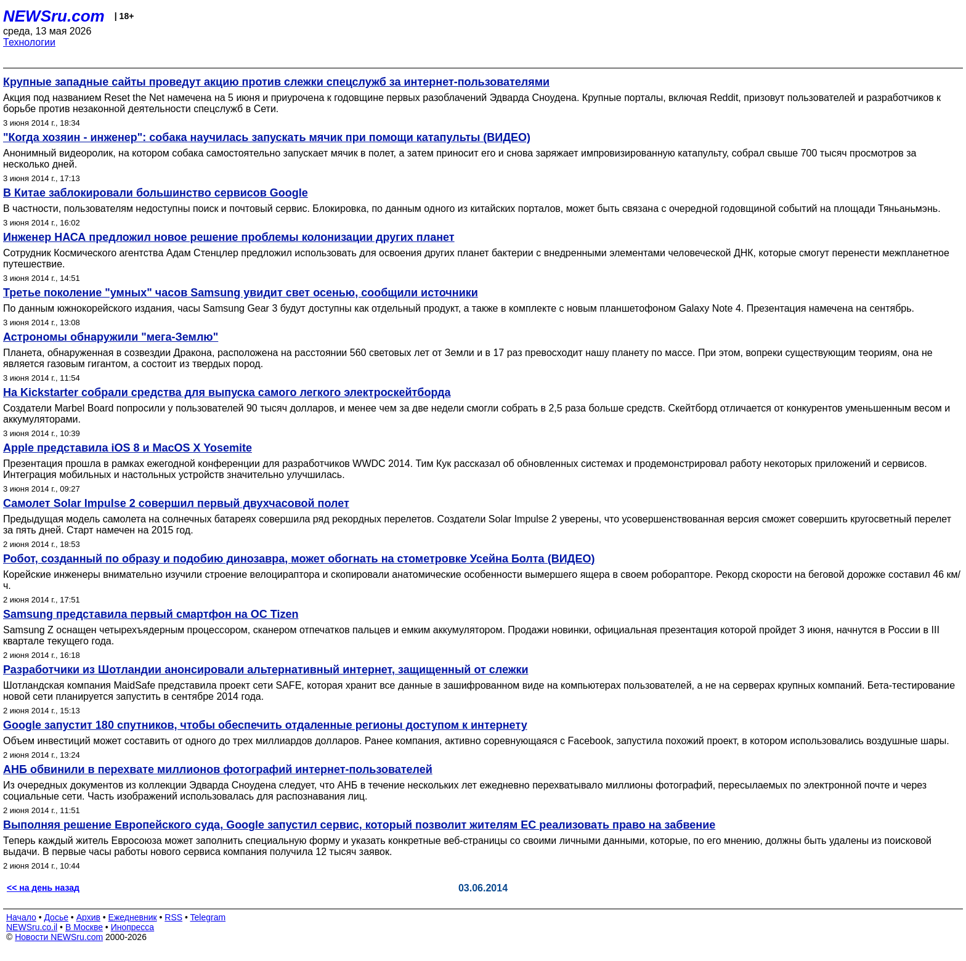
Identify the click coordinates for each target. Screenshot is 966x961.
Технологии (29, 42)
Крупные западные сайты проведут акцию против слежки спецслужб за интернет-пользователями (276, 82)
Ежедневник (132, 917)
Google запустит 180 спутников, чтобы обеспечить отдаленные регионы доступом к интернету (265, 725)
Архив (88, 917)
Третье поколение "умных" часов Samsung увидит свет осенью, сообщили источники (240, 292)
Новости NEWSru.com (59, 937)
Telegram (208, 917)
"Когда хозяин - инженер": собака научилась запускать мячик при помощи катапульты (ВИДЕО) (266, 137)
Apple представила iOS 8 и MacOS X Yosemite (127, 448)
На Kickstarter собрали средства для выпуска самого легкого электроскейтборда (226, 392)
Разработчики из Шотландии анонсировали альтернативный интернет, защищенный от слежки (266, 669)
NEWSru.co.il (31, 927)
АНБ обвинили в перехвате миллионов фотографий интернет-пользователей (217, 769)
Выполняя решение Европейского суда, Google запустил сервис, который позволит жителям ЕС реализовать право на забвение (359, 825)
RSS (173, 917)
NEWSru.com (54, 16)
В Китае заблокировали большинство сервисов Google (155, 193)
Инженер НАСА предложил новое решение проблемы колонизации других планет (229, 237)
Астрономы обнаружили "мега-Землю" (110, 337)
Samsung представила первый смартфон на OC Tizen (151, 614)
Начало (21, 917)
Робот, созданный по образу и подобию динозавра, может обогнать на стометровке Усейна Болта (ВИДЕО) (299, 559)
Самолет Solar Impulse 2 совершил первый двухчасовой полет (176, 503)
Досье (56, 917)
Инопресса (133, 927)
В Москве (84, 927)
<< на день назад (43, 888)
